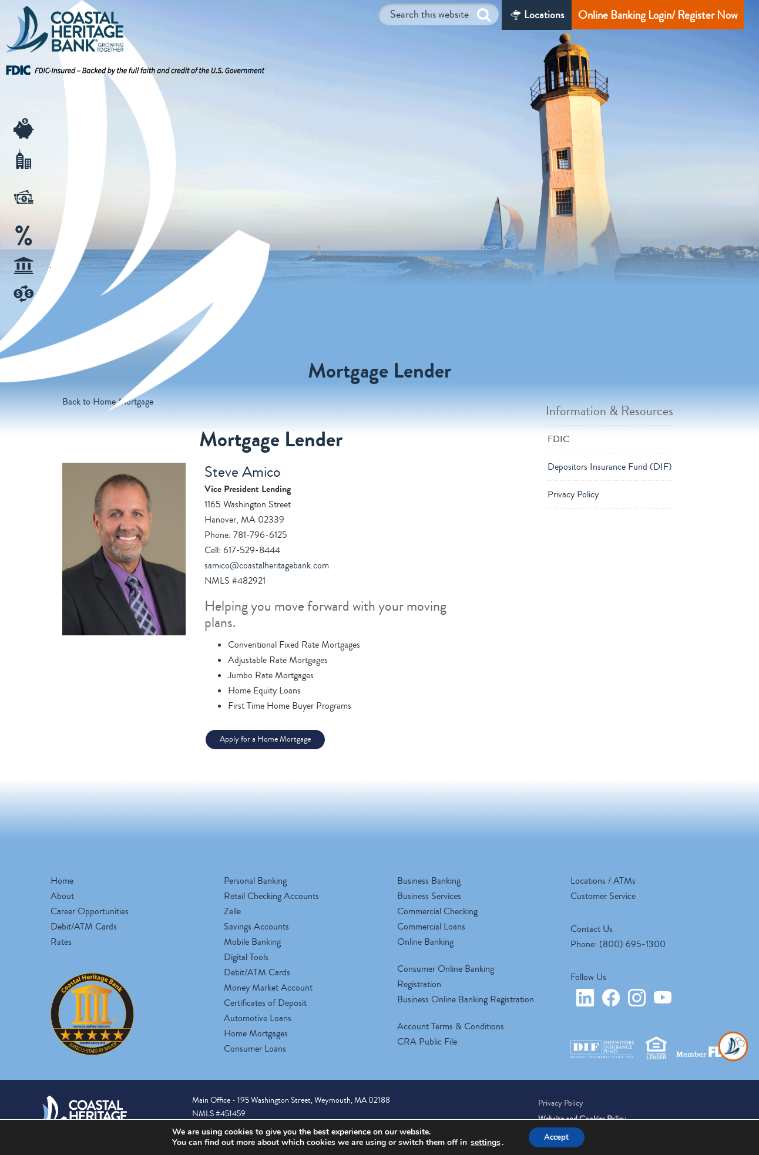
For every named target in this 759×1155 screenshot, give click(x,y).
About (62, 896)
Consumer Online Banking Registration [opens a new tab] (445, 976)
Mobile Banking (252, 941)
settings (483, 1142)
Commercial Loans (431, 926)
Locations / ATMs (603, 880)
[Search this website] (438, 14)
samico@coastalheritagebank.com (266, 565)
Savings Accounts (256, 926)
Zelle (232, 911)
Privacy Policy (573, 494)
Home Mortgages (256, 1033)
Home (62, 880)
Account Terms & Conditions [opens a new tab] (450, 1026)
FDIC (558, 439)
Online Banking (425, 941)
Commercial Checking (437, 911)
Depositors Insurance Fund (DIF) (610, 466)
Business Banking (429, 880)
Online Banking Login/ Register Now (657, 15)
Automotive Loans (257, 1018)
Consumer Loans (255, 1048)
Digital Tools (246, 957)
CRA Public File (427, 1041)
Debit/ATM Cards (84, 926)
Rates (61, 941)
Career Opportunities (90, 911)
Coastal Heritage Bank (64, 32)
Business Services (429, 896)
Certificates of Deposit (265, 1002)
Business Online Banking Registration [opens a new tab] (465, 999)
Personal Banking (255, 880)
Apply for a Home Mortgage (265, 739)
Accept (556, 1136)
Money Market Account (268, 987)
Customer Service (603, 896)
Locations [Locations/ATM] (544, 14)
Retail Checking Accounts (271, 896)
